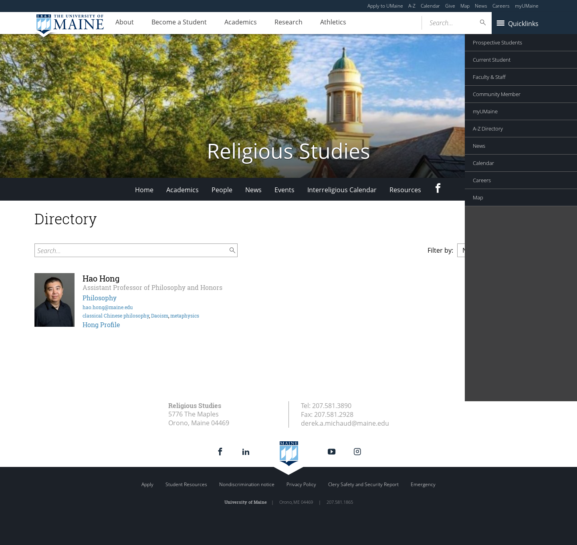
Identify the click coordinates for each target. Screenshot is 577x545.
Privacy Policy (301, 484)
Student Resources (186, 484)
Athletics (351, 23)
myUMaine (527, 5)
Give (450, 5)
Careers (501, 5)
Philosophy (100, 298)
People (222, 189)
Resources (405, 189)
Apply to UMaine (385, 5)
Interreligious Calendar (342, 189)
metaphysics (184, 315)
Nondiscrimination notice (246, 484)
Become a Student (185, 23)
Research (302, 23)
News (481, 5)
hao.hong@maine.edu (108, 307)
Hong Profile (101, 324)
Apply (147, 484)
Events (284, 189)
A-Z (412, 5)
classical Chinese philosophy (116, 315)
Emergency (423, 484)
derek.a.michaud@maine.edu (345, 423)
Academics (250, 23)
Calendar (430, 5)
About (126, 23)
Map (465, 5)
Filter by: (440, 250)
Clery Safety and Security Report (363, 484)
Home (144, 189)
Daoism (159, 315)
